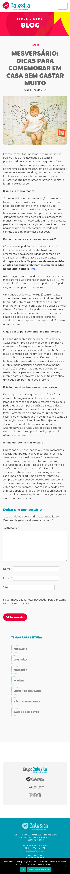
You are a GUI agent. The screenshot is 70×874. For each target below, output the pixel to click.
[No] (66, 865)
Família (35, 44)
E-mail (7, 578)
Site (5, 587)
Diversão (20, 660)
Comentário (11, 527)
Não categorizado (26, 702)
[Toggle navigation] (63, 6)
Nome (7, 568)
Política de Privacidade (39, 869)
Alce (32, 268)
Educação (20, 670)
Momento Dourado (27, 691)
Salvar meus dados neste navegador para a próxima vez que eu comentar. (34, 601)
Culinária (20, 649)
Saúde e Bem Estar (26, 712)
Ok (23, 869)
